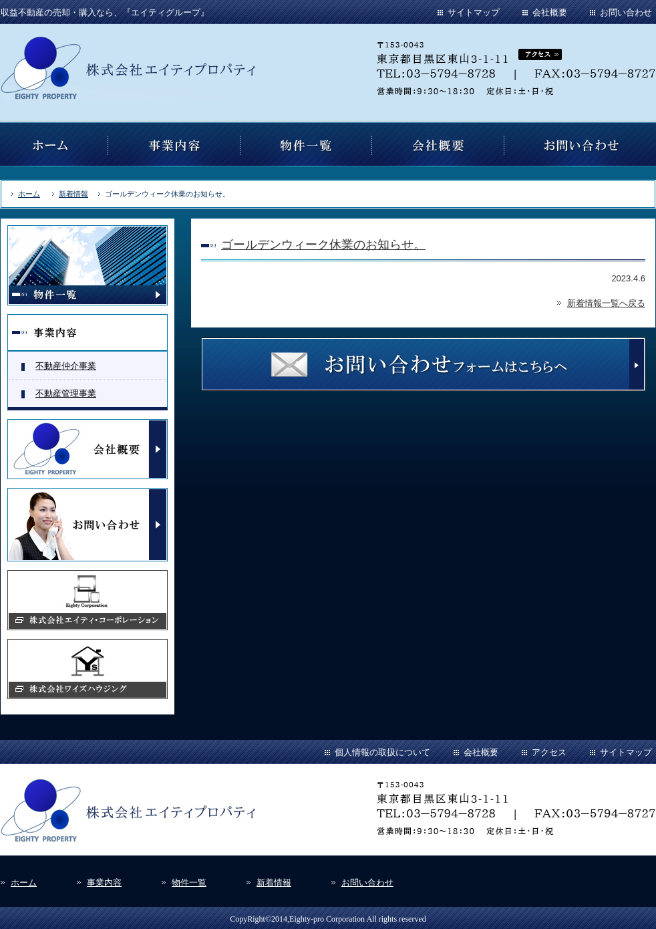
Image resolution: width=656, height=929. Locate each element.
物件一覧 (189, 883)
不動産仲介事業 (65, 366)
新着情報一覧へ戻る (606, 303)
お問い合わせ (626, 12)
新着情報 (73, 194)
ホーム (29, 194)
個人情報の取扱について (382, 752)
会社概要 (549, 12)
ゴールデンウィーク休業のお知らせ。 (323, 244)
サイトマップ (474, 12)
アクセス (549, 752)
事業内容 (104, 883)
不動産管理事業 (65, 393)
